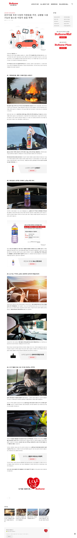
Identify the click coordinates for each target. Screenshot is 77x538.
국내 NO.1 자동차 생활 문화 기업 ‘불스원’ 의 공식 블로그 (17, 534)
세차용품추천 (67, 21)
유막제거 (56, 21)
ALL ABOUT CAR (44, 4)
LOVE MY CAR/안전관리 (9, 13)
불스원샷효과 (57, 17)
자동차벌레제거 (67, 25)
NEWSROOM (54, 4)
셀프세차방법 (67, 19)
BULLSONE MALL (63, 4)
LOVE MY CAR (35, 4)
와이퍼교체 (57, 25)
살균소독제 (66, 23)
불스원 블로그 (9, 530)
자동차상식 (57, 23)
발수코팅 (56, 19)
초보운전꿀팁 (67, 17)
